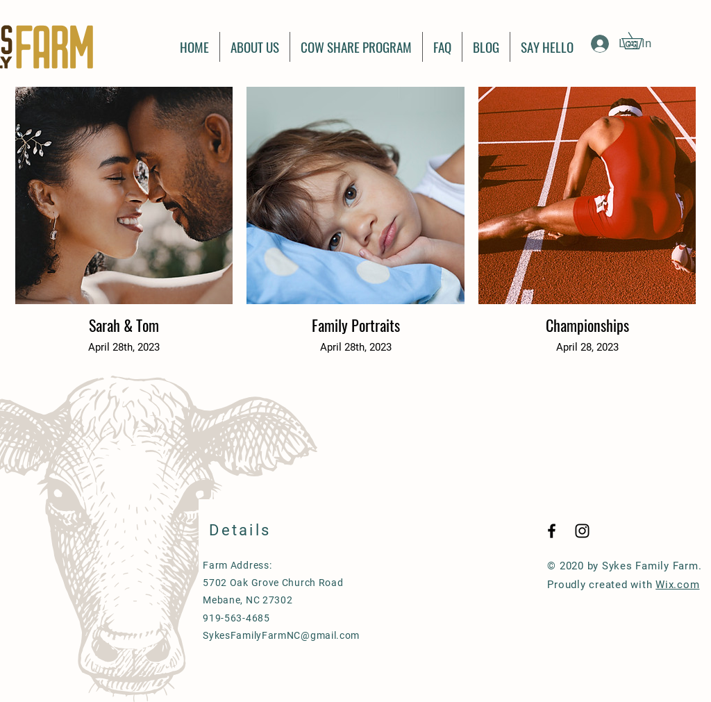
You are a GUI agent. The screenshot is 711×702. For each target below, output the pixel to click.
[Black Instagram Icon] (582, 530)
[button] (640, 40)
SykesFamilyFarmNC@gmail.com (281, 635)
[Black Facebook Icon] (551, 530)
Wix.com (677, 584)
